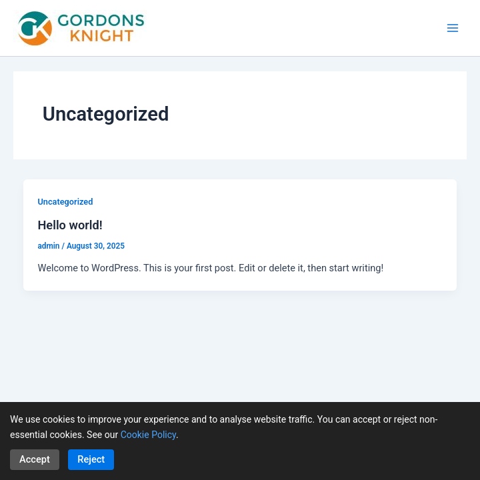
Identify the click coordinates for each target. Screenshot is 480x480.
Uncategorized (65, 202)
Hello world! (69, 225)
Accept (34, 459)
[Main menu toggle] (453, 28)
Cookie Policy (148, 434)
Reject (91, 459)
